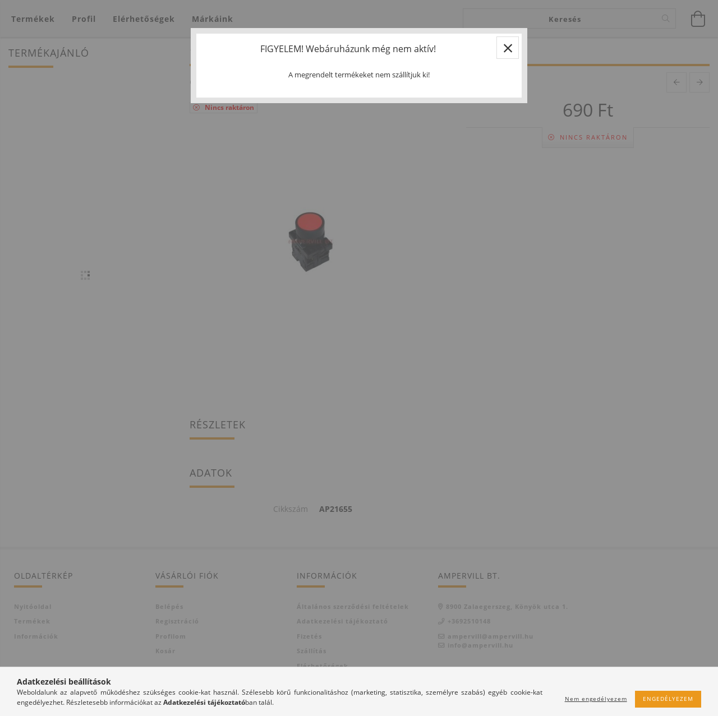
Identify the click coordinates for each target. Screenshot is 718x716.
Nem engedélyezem (596, 699)
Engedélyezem (668, 699)
